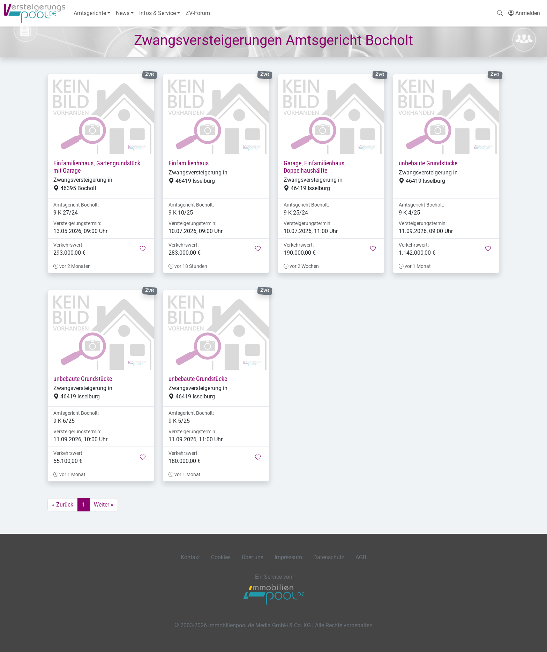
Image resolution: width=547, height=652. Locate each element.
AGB (360, 557)
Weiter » (103, 504)
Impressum (288, 557)
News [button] (122, 13)
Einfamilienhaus (188, 163)
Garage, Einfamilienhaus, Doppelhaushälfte (315, 167)
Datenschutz (328, 557)
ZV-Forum (198, 13)
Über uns (252, 557)
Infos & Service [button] (157, 13)
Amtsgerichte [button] (90, 13)
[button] (142, 249)
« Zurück (62, 504)
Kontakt (190, 557)
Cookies (221, 557)
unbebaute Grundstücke (428, 163)
